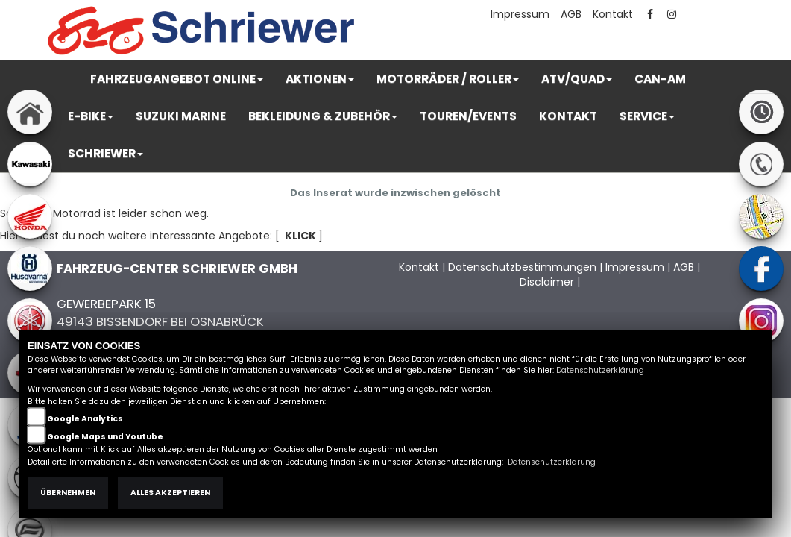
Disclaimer (547, 281)
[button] (176, 79)
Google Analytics (85, 418)
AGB (571, 14)
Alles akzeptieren (170, 492)
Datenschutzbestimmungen (522, 267)
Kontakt (613, 14)
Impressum (520, 14)
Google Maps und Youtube (105, 436)
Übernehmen (67, 492)
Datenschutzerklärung (600, 370)
